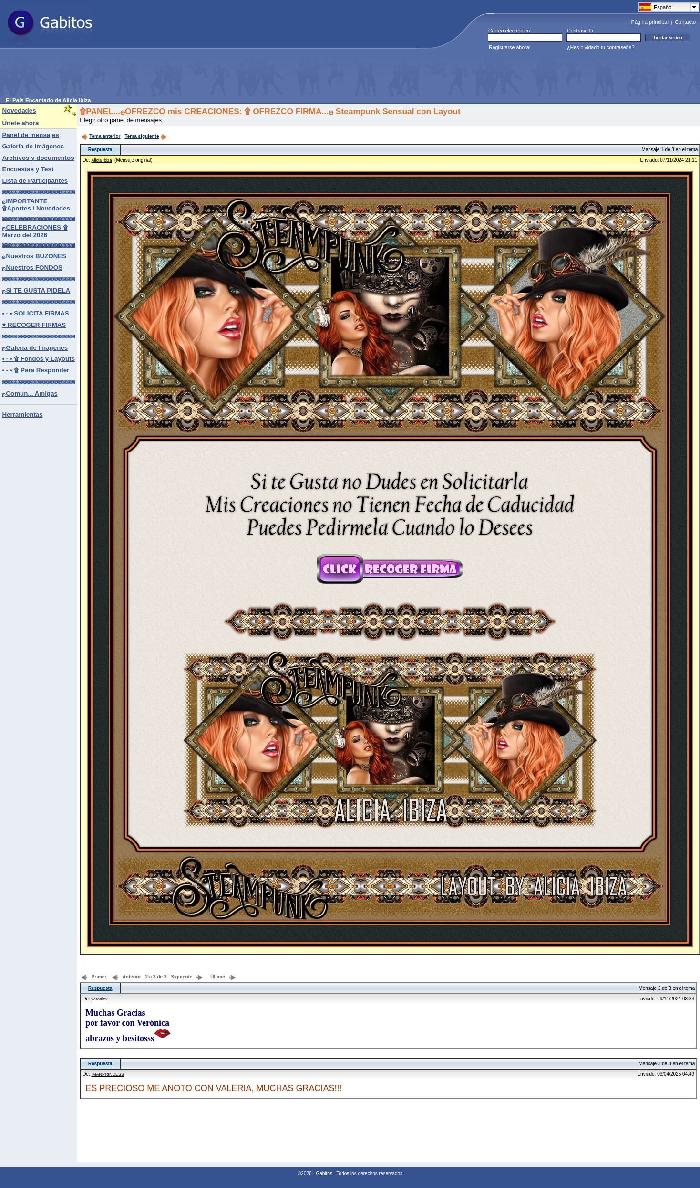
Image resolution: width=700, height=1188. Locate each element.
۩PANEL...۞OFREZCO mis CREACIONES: (161, 111)
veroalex (99, 999)
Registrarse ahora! (510, 47)
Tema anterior (100, 136)
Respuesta (100, 149)
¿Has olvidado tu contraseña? (601, 47)
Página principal (650, 22)
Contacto (685, 22)
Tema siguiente (145, 136)
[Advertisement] (179, 75)
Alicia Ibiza (101, 160)
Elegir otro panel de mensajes (121, 120)
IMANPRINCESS (107, 1074)
